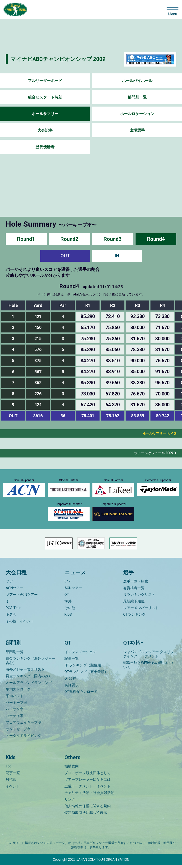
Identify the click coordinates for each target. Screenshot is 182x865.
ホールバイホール (137, 80)
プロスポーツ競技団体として (87, 773)
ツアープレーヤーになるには (87, 779)
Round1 (26, 239)
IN (117, 256)
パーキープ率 (16, 702)
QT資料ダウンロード (80, 692)
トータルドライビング (23, 736)
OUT (65, 256)
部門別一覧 (137, 97)
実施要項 (71, 685)
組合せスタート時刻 (45, 97)
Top (9, 766)
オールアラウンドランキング (29, 683)
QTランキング (134, 614)
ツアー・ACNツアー (22, 594)
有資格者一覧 (134, 588)
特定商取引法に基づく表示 (85, 813)
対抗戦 (11, 779)
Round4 (156, 239)
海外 (68, 601)
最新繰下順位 (134, 601)
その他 (69, 608)
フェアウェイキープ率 (23, 722)
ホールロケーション (137, 114)
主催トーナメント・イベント (87, 786)
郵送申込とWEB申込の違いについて (148, 665)
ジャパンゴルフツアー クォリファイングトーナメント (148, 654)
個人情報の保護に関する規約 (87, 806)
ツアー (11, 581)
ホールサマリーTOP (156, 433)
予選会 (11, 614)
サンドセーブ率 (18, 729)
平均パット (14, 696)
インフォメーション (80, 652)
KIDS (68, 614)
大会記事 (45, 130)
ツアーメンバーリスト (141, 608)
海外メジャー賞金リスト (25, 669)
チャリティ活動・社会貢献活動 (89, 793)
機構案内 (71, 766)
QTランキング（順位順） (84, 665)
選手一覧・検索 (135, 581)
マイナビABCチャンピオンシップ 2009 (58, 59)
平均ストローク (18, 689)
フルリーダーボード (45, 80)
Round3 (113, 239)
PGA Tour (13, 608)
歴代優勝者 (45, 147)
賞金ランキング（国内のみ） (29, 676)
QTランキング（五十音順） (86, 672)
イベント (13, 786)
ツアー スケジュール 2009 (153, 453)
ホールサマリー (45, 114)
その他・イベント (20, 621)
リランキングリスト (139, 594)
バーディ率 (14, 716)
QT (8, 601)
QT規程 (70, 678)
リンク (69, 799)
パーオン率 (14, 709)
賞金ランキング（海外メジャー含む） (30, 660)
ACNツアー (14, 588)
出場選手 (137, 130)
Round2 (69, 239)
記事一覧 (71, 658)
